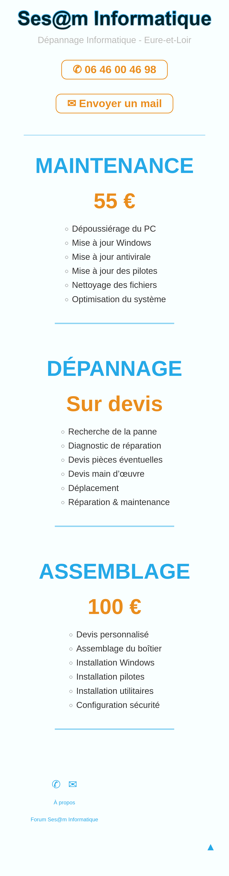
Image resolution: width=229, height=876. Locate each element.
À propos (64, 802)
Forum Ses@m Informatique (64, 819)
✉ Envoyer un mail (114, 104)
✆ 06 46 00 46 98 (114, 70)
